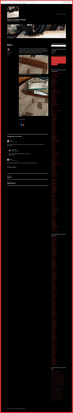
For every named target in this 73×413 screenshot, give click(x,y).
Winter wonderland (55, 226)
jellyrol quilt (54, 131)
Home (56, 14)
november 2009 (54, 362)
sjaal (62, 393)
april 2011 (53, 344)
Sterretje (53, 206)
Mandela (53, 157)
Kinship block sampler (55, 140)
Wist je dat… (54, 227)
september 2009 (54, 364)
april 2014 (53, 307)
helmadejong (9, 51)
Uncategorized (54, 220)
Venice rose (54, 223)
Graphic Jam (54, 120)
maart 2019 (54, 272)
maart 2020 (54, 260)
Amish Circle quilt (55, 80)
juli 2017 (53, 291)
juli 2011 (53, 341)
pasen (53, 177)
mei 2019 (53, 270)
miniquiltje (53, 166)
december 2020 (54, 251)
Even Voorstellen (62, 14)
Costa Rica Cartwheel (55, 104)
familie (53, 111)
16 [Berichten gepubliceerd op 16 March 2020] (54, 60)
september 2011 (54, 339)
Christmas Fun (54, 101)
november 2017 (54, 287)
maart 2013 (53, 321)
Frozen (53, 115)
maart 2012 (53, 333)
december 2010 (54, 348)
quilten (53, 184)
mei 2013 (53, 319)
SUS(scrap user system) (56, 209)
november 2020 (54, 252)
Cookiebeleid (24, 3)
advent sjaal (54, 78)
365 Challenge (54, 74)
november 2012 (54, 325)
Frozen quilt (54, 116)
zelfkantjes (53, 228)
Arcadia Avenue (54, 82)
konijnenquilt (54, 146)
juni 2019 (53, 269)
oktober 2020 (54, 253)
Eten (52, 109)
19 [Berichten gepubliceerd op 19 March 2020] (60, 60)
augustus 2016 (54, 297)
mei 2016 (53, 300)
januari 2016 (54, 304)
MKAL (53, 167)
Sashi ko (53, 192)
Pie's (53, 178)
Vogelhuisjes (54, 224)
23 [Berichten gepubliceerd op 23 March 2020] (54, 62)
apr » (63, 66)
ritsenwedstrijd (54, 190)
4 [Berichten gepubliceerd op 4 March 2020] (58, 57)
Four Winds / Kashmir (55, 114)
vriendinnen (54, 225)
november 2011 (54, 337)
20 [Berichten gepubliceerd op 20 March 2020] (62, 60)
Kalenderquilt (54, 136)
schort (53, 193)
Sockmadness (54, 395)
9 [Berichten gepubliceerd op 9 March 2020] (54, 59)
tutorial (53, 216)
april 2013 (53, 320)
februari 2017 (54, 293)
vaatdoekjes (54, 221)
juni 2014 (53, 305)
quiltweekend (54, 187)
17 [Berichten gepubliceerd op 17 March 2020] (56, 60)
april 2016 (53, 301)
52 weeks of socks (55, 75)
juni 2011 (53, 342)
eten (64, 380)
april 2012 (53, 332)
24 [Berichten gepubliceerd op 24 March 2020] (56, 62)
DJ (52, 107)
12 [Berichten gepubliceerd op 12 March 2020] (60, 59)
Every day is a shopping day (56, 110)
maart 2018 (53, 284)
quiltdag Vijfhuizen (55, 183)
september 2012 (54, 327)
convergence (54, 103)
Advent (53, 77)
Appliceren (53, 81)
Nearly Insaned (54, 172)
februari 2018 (54, 285)
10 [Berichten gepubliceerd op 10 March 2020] (56, 59)
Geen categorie (54, 117)
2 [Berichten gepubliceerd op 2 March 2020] (54, 57)
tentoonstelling (54, 212)
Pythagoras (54, 182)
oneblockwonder (54, 176)
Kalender (53, 135)
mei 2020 (53, 258)
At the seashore (54, 83)
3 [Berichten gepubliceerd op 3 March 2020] (56, 57)
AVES (53, 84)
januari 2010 (54, 360)
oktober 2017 (54, 288)
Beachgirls (59, 376)
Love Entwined (54, 154)
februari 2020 (54, 261)
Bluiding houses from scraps (56, 93)
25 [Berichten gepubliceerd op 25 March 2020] (58, 62)
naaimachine (54, 171)
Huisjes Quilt (54, 383)
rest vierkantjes (54, 189)
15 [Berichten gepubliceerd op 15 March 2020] (52, 60)
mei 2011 (53, 343)
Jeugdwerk (53, 132)
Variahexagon (54, 222)
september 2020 (54, 254)
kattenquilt (62, 383)
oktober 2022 (54, 237)
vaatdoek (53, 400)
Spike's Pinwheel (54, 203)
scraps (53, 194)
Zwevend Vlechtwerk (55, 230)
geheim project (54, 118)
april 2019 (53, 271)
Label (53, 149)
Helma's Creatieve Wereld (16, 20)
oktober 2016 (54, 295)
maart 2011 (53, 345)
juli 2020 (53, 256)
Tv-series (53, 217)
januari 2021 (54, 250)
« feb (54, 66)
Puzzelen (53, 181)
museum (53, 169)
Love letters (54, 155)
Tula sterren (54, 214)
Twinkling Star (54, 218)
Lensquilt (53, 151)
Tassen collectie (54, 211)
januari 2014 (54, 310)
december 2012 (54, 324)
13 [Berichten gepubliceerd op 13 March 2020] (62, 59)
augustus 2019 (54, 267)
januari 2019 (54, 274)
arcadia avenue (54, 376)
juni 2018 (53, 282)
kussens (53, 147)
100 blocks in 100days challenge (57, 73)
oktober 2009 (54, 363)
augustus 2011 (54, 340)
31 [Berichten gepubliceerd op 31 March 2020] (56, 64)
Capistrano (53, 99)
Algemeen (53, 79)
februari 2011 (54, 346)
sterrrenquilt (54, 207)
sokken (58, 395)
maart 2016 (54, 302)
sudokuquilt (54, 208)
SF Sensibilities (54, 195)
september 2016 (54, 296)
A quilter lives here (55, 76)
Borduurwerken (54, 96)
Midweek (62, 385)
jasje (52, 130)
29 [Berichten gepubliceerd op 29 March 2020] (52, 64)
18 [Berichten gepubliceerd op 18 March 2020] (58, 60)
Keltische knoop (54, 138)
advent (58, 373)
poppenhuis (54, 179)
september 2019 (54, 266)
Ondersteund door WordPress (20, 408)
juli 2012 (53, 329)
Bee (62, 376)
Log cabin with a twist (55, 153)
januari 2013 (54, 323)
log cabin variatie (54, 152)
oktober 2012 (54, 326)
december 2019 (54, 263)
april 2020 (53, 259)
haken (62, 381)
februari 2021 (54, 249)
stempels (53, 205)
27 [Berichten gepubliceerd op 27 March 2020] (62, 62)
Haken (53, 121)
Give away (53, 119)
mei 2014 (53, 306)
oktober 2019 (54, 265)
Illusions (53, 129)
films (53, 112)
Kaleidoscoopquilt (55, 134)
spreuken (53, 204)
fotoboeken (54, 113)
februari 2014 (54, 309)
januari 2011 (54, 347)
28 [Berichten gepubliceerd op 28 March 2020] (64, 62)
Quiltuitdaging (54, 186)
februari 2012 (54, 334)
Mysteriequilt (54, 170)
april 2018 (53, 283)
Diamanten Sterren (55, 106)
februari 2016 (54, 303)
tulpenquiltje (54, 215)
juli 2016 (53, 298)
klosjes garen (54, 144)
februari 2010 (54, 359)
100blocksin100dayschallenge (56, 371)
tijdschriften (54, 213)
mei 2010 (53, 356)
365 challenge (54, 373)
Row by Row (54, 191)
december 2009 (54, 361)
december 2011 (54, 336)
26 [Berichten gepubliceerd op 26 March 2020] (60, 62)
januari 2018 (54, 286)
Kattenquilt (53, 137)
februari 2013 (54, 322)
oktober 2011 (54, 338)
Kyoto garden (54, 148)
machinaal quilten (55, 156)
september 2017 (54, 289)
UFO (52, 219)
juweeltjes (53, 133)
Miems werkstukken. (55, 388)
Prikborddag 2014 (54, 180)
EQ (52, 108)
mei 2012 (53, 331)
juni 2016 (53, 299)
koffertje (53, 145)
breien (53, 97)
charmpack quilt (54, 100)
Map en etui (54, 158)
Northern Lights (54, 175)
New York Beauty (54, 173)
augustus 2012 (54, 328)
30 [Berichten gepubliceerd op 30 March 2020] (54, 64)
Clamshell (53, 102)
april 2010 (53, 357)
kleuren (53, 143)
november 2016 (54, 294)
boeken (53, 94)
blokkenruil (54, 92)
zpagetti (53, 229)
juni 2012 (53, 330)
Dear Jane (53, 105)
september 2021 (54, 245)
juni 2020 (53, 257)
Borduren (53, 95)
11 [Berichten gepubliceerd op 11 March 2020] (58, 59)
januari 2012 (54, 335)
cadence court (54, 98)
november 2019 (54, 264)
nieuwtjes (8, 54)
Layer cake (53, 150)
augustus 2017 (54, 290)
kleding (53, 142)
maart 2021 (53, 248)
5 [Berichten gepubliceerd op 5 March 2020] (60, 57)
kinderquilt (53, 139)
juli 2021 (53, 246)
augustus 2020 (54, 255)
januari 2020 (54, 262)
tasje (52, 210)
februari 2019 (54, 273)
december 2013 (54, 311)
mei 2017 (53, 292)
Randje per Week (54, 188)
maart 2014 (53, 308)
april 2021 (53, 247)
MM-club (53, 168)
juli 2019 (53, 268)
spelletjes (61, 395)
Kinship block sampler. (55, 141)
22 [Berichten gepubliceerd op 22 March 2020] (52, 62)
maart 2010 (53, 358)
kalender (58, 383)
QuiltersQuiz (54, 185)
